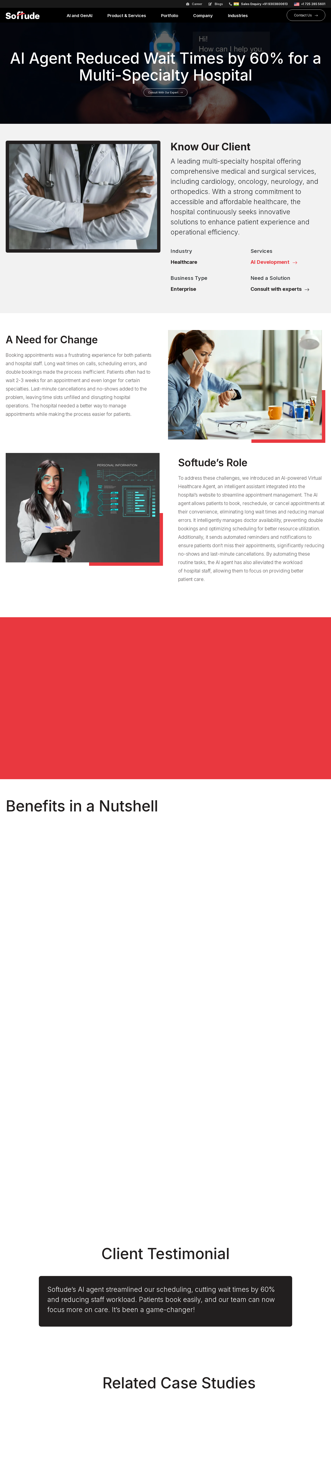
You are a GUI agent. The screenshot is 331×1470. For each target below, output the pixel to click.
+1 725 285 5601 (313, 4)
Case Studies (178, 1433)
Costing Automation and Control (31, 1410)
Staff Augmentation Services (109, 1414)
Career (194, 4)
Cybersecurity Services (105, 1352)
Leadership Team (19, 1367)
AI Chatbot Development (106, 1359)
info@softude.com (274, 1369)
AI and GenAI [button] (80, 15)
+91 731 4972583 (274, 1355)
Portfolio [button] (170, 15)
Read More (22, 1188)
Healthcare (184, 262)
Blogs (216, 4)
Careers (12, 1359)
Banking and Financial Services (192, 1359)
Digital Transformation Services (112, 1383)
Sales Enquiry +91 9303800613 (264, 4)
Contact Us (306, 15)
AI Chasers (14, 1426)
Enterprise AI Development (108, 1390)
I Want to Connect (165, 1294)
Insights (12, 1418)
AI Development (274, 262)
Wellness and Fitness (184, 1390)
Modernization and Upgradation (112, 1406)
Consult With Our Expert (165, 92)
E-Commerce (178, 1375)
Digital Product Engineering (108, 1375)
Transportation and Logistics (190, 1398)
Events (11, 1375)
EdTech (174, 1367)
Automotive (177, 1352)
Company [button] (203, 15)
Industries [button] (238, 15)
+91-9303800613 (274, 1361)
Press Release (179, 1441)
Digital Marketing (100, 1367)
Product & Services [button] (127, 15)
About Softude (17, 1352)
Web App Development (105, 1421)
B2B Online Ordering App (26, 1402)
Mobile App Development (107, 1398)
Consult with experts (280, 289)
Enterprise (183, 289)
